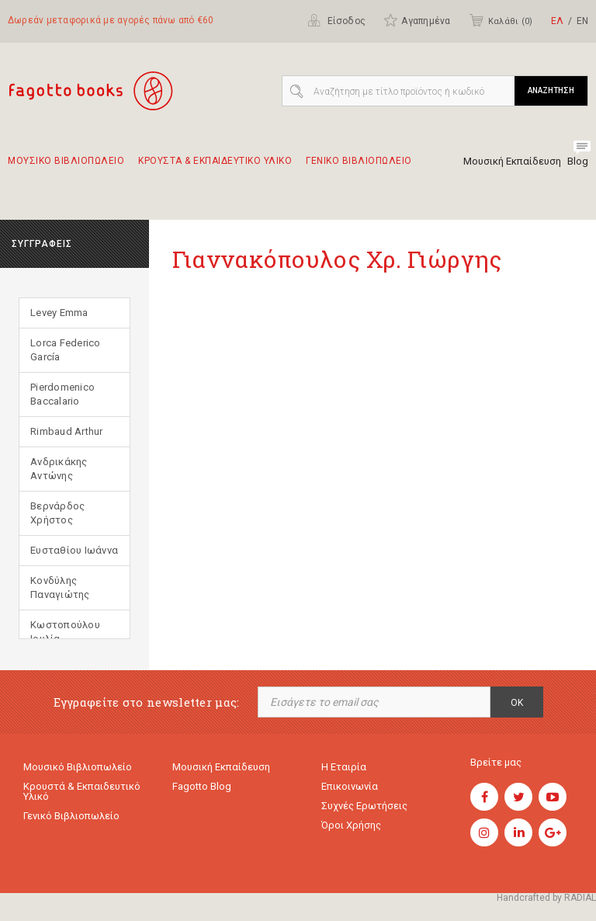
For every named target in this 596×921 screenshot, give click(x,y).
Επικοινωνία (349, 786)
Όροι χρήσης (351, 825)
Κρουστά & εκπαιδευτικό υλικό (81, 791)
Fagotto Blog (201, 786)
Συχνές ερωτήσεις (364, 806)
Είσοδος (336, 20)
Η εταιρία (343, 767)
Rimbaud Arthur (66, 431)
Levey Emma (59, 312)
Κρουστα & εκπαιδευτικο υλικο (215, 167)
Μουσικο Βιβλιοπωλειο (66, 167)
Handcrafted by (546, 897)
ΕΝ (582, 21)
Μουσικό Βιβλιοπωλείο (77, 767)
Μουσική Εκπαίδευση (512, 161)
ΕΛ (557, 21)
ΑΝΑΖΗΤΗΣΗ (551, 90)
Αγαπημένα (416, 20)
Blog (577, 161)
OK (517, 702)
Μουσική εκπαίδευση (221, 767)
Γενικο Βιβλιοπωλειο (359, 167)
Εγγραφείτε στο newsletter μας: (147, 702)
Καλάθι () (500, 20)
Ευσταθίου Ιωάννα (74, 550)
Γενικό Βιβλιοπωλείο (71, 816)
